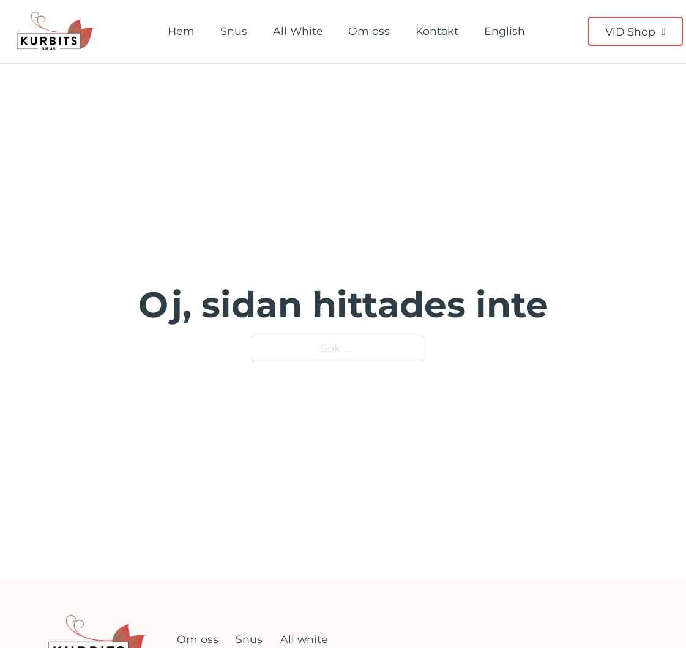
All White (298, 30)
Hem (181, 30)
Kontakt (437, 30)
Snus (233, 30)
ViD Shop (635, 31)
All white (304, 639)
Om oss (369, 30)
